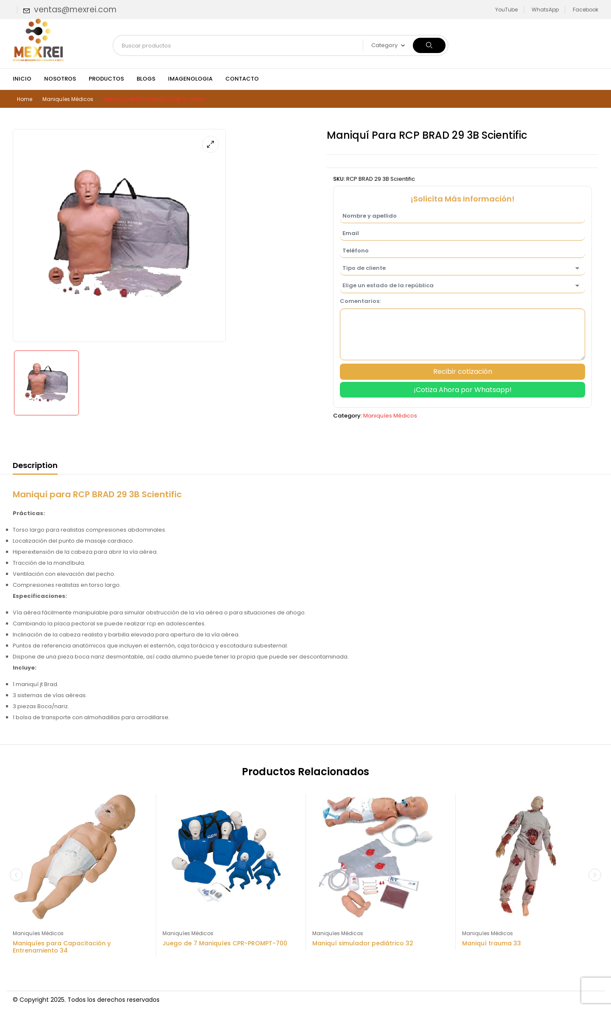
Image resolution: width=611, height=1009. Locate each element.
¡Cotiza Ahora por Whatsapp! (463, 390)
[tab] (35, 466)
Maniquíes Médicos (67, 99)
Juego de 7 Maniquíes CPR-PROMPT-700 (225, 943)
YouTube (506, 9)
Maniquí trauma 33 (491, 943)
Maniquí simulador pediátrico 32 (362, 943)
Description (35, 465)
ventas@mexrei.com (75, 9)
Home (24, 99)
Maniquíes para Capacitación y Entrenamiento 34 (62, 947)
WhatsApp (545, 9)
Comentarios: (360, 301)
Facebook (585, 9)
